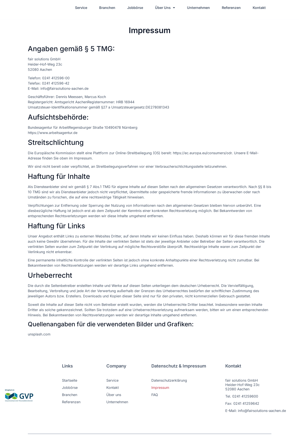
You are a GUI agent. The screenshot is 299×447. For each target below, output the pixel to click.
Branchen (107, 7)
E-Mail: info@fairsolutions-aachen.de (255, 410)
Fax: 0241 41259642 (242, 403)
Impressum (160, 387)
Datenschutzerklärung (169, 380)
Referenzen (231, 7)
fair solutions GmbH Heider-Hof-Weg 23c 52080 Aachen (242, 384)
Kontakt (259, 7)
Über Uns (165, 7)
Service (81, 7)
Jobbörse (135, 7)
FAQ (154, 395)
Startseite (69, 380)
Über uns (113, 395)
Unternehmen (198, 7)
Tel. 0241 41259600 (241, 396)
